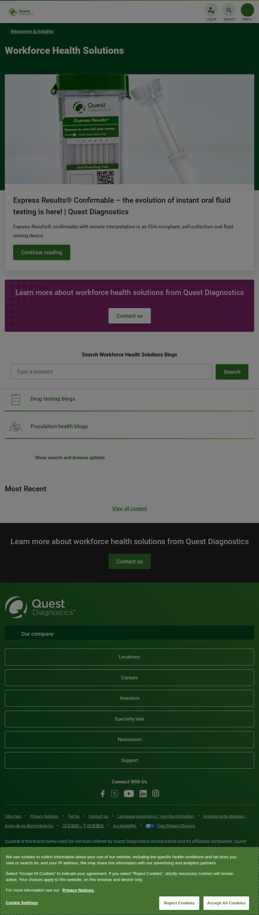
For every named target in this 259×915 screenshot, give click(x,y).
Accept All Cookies (226, 903)
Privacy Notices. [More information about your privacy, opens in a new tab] (78, 890)
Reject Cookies (179, 903)
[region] (129, 881)
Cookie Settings (22, 902)
